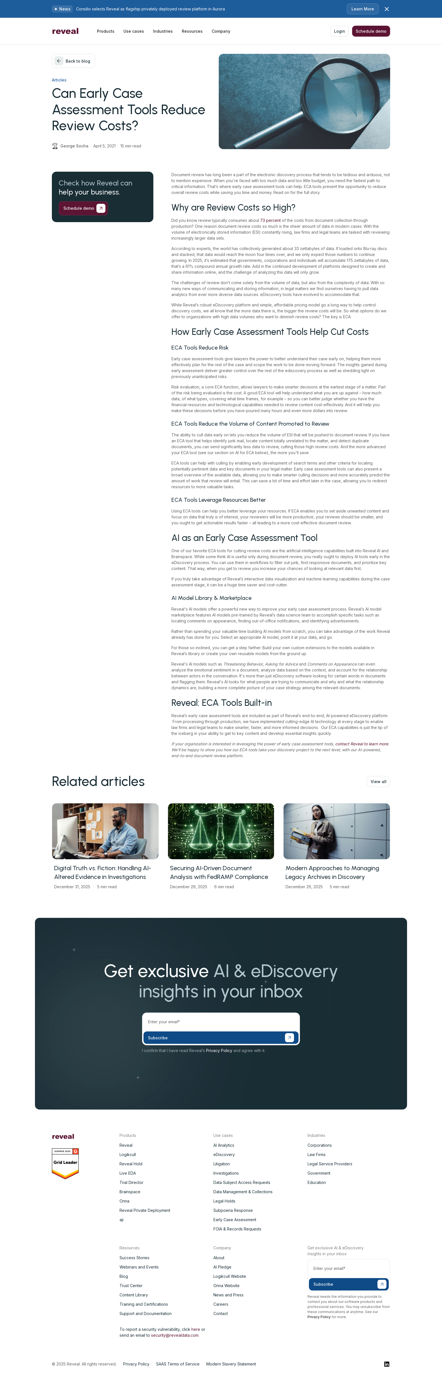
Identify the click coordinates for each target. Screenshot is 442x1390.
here (195, 1329)
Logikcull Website (229, 1276)
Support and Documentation (146, 1313)
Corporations (320, 1145)
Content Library (134, 1294)
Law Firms (317, 1154)
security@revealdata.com (174, 1335)
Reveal (126, 1145)
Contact (220, 1313)
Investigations (226, 1173)
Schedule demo (371, 31)
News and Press (228, 1294)
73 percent (271, 220)
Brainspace (130, 1191)
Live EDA (128, 1173)
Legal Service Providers (330, 1163)
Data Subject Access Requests (241, 1182)
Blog (124, 1276)
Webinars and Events (139, 1267)
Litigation (221, 1163)
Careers (220, 1304)
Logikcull (128, 1154)
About (218, 1257)
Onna (124, 1201)
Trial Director (131, 1182)
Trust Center (131, 1285)
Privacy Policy (219, 1050)
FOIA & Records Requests (237, 1229)
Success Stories (134, 1257)
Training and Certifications (144, 1304)
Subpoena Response (233, 1210)
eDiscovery (224, 1154)
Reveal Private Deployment (145, 1210)
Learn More (363, 8)
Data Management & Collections (243, 1191)
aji (121, 1219)
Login (339, 31)
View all (378, 781)
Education (317, 1182)
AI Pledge (222, 1267)
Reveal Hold (131, 1163)
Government (319, 1173)
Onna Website (226, 1285)
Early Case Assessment (234, 1219)
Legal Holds (224, 1201)
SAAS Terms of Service (178, 1364)
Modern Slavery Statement (231, 1364)
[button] (106, 31)
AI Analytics (223, 1145)
